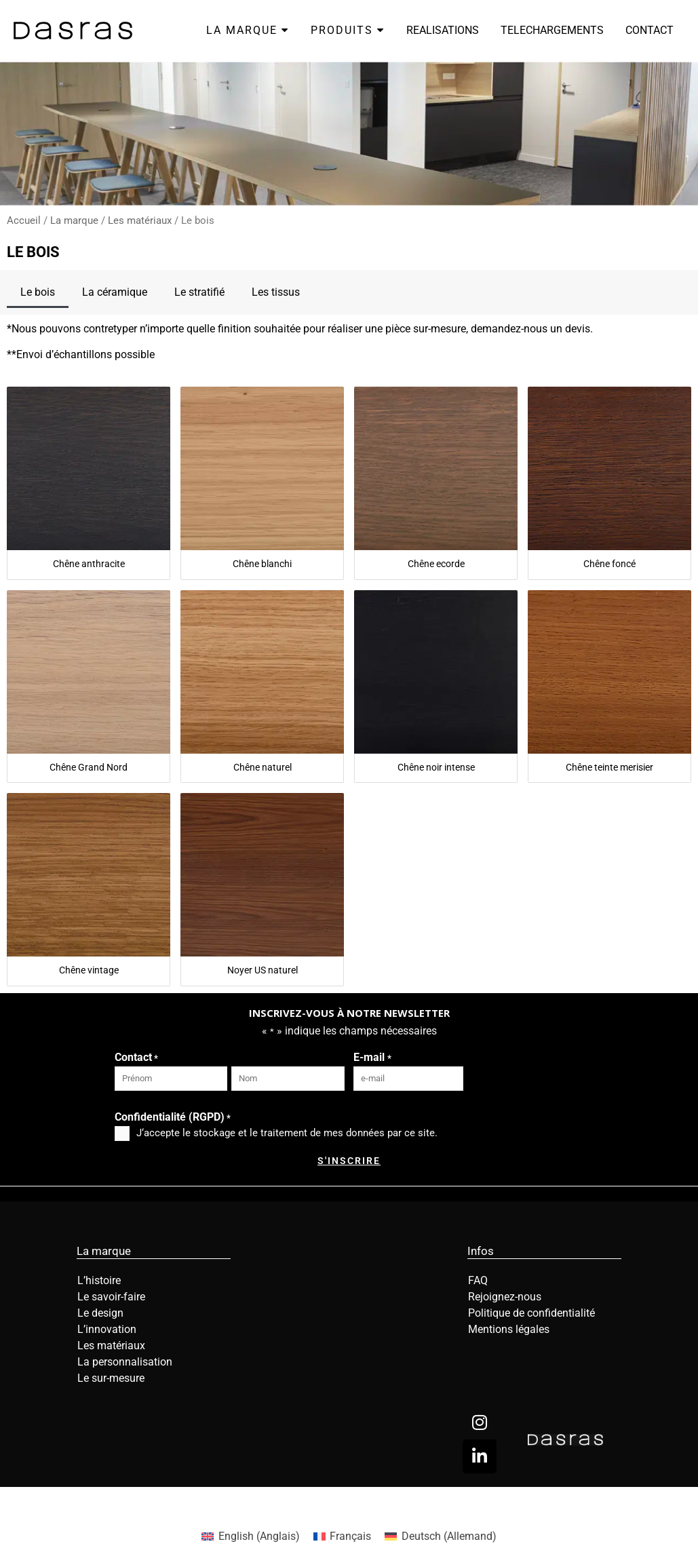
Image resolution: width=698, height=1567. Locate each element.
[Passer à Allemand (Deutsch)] (440, 1536)
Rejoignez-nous (504, 1296)
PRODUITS (348, 30)
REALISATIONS (442, 30)
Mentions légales (508, 1329)
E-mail (372, 1058)
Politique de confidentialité (531, 1313)
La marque (74, 220)
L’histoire (99, 1280)
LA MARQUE (247, 30)
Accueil (24, 220)
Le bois (37, 292)
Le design (100, 1313)
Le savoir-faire (111, 1296)
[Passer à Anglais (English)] (250, 1536)
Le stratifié (199, 292)
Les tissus (276, 292)
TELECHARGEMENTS (552, 30)
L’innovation (106, 1329)
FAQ (478, 1280)
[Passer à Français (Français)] (342, 1536)
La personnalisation (124, 1361)
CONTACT (649, 30)
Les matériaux (140, 220)
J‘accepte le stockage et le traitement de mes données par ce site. (287, 1133)
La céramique (114, 292)
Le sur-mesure (110, 1378)
